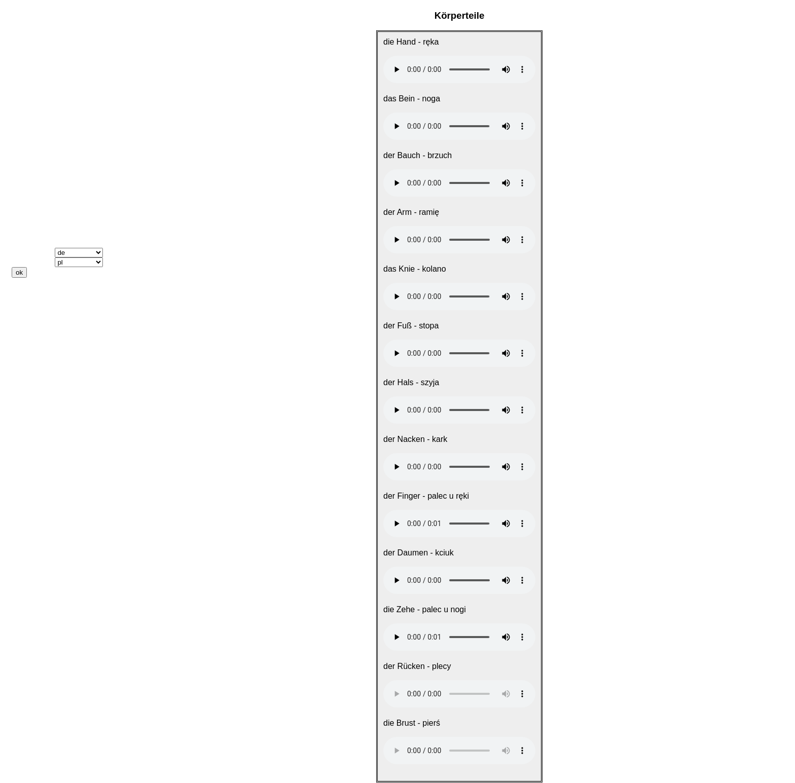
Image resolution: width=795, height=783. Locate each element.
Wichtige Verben (43, 170)
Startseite (30, 41)
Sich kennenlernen (48, 68)
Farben (25, 161)
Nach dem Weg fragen (54, 77)
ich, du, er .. (34, 179)
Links (22, 309)
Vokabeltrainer (39, 234)
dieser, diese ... (40, 197)
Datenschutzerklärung (54, 336)
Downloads (33, 300)
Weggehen (32, 96)
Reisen (25, 87)
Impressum (33, 327)
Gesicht (27, 142)
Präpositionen (39, 215)
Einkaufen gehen (44, 114)
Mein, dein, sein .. (45, 188)
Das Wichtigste (41, 59)
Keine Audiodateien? (52, 291)
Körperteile (33, 132)
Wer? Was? (33, 206)
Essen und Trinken (48, 105)
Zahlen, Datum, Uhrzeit (55, 123)
